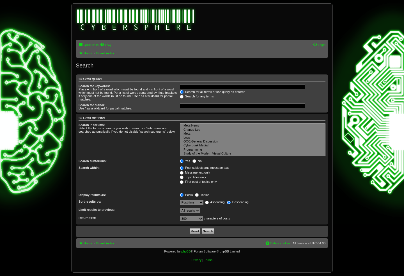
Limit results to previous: (97, 209)
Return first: (87, 217)
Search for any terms (197, 96)
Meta (252, 134)
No (197, 161)
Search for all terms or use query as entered (212, 91)
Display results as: (92, 195)
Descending (238, 202)
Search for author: (92, 105)
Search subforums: (93, 161)
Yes (185, 161)
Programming (252, 150)
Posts (186, 195)
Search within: (89, 167)
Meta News (252, 126)
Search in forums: (92, 125)
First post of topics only (198, 181)
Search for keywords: (94, 86)
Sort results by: (90, 201)
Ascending (215, 202)
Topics (202, 195)
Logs (252, 138)
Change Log (252, 130)
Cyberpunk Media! (252, 146)
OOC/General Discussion (252, 142)
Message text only (195, 172)
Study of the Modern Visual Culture (252, 154)
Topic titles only (193, 177)
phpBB (185, 251)
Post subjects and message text (204, 167)
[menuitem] (105, 44)
